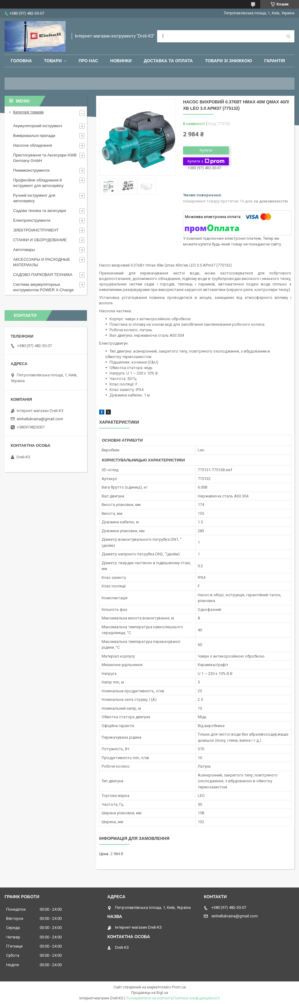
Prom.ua (179, 987)
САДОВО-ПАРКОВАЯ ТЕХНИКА (42, 274)
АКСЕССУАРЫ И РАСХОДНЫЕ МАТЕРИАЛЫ (41, 262)
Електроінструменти (31, 220)
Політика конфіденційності (196, 998)
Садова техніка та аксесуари (39, 210)
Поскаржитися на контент (148, 998)
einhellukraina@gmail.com (40, 419)
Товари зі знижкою (228, 60)
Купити (206, 150)
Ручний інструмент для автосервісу (34, 198)
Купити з (205, 161)
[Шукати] (288, 36)
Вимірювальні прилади (34, 135)
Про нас (88, 60)
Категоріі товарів (28, 112)
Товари (53, 60)
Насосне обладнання (32, 145)
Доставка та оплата (168, 60)
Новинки (120, 60)
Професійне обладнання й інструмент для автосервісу (38, 183)
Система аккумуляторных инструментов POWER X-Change (43, 287)
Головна (21, 60)
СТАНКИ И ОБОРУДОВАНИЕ (40, 240)
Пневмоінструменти (31, 170)
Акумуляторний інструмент (38, 126)
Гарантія (274, 60)
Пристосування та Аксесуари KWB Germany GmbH (45, 158)
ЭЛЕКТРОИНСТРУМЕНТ (36, 230)
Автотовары (24, 249)
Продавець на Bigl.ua (149, 993)
